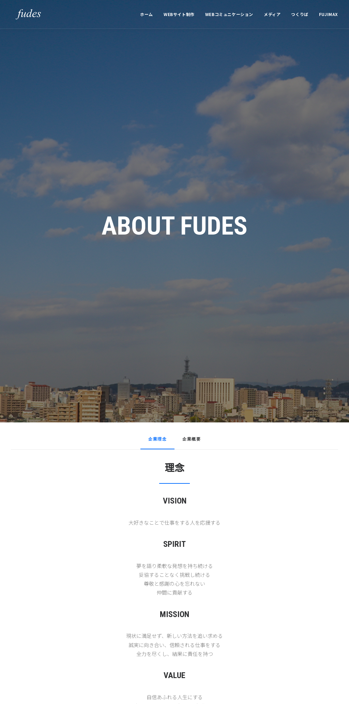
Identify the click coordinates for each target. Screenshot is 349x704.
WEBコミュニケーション (229, 14)
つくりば (299, 14)
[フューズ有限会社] (23, 14)
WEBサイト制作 (179, 14)
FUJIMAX (328, 14)
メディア (272, 14)
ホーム (146, 14)
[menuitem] (149, 14)
